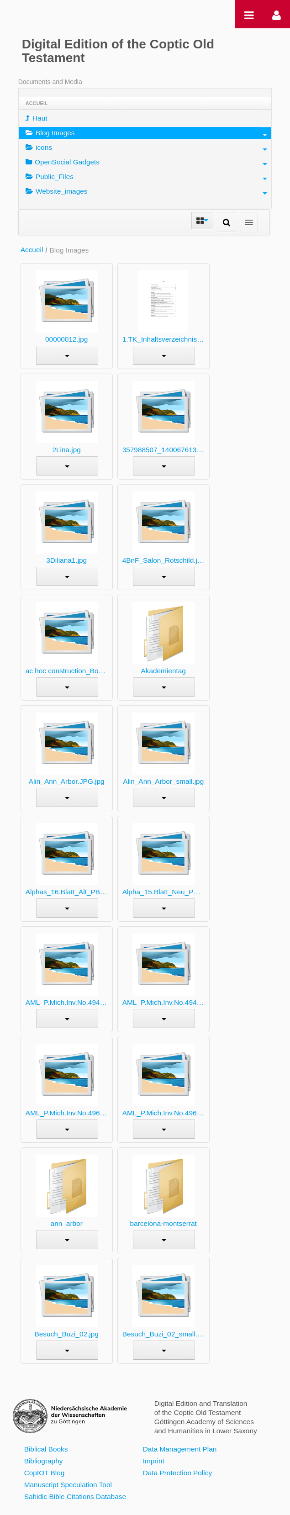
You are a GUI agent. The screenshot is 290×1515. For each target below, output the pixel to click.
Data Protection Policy (177, 1473)
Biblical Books (46, 1449)
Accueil (32, 249)
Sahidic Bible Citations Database (75, 1496)
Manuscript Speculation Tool (68, 1485)
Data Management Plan (180, 1449)
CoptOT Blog (44, 1473)
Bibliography (43, 1461)
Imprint (153, 1461)
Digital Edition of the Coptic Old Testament (118, 51)
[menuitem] (145, 118)
